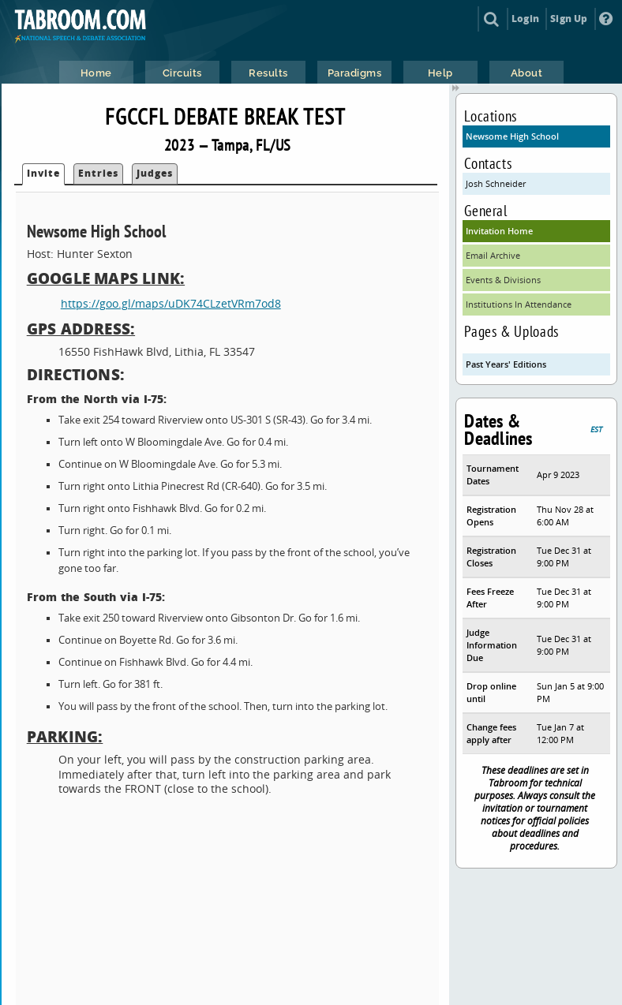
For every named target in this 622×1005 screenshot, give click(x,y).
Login (525, 18)
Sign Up (568, 18)
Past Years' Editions (506, 364)
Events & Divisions (503, 280)
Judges (155, 173)
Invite (43, 173)
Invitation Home (499, 231)
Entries (98, 173)
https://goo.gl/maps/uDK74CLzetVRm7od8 (171, 303)
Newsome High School (512, 136)
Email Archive (493, 255)
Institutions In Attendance (518, 304)
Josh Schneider (496, 183)
